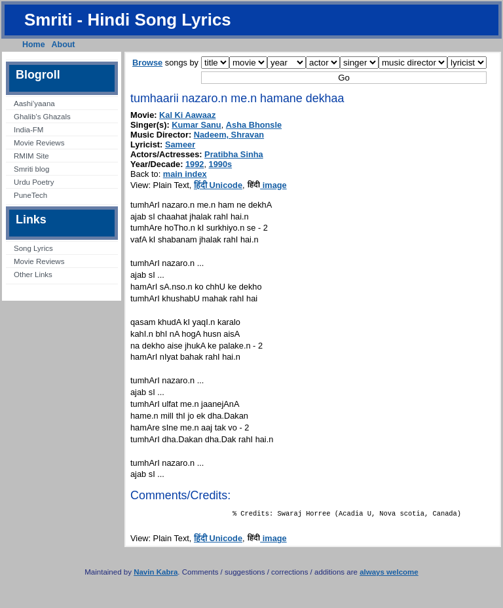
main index (185, 174)
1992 (194, 164)
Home (33, 44)
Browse (147, 62)
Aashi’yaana (34, 103)
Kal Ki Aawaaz (187, 115)
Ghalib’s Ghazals (42, 117)
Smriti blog (31, 169)
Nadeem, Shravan (229, 135)
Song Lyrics (33, 248)
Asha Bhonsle (254, 125)
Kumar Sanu (196, 125)
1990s (221, 164)
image (267, 185)
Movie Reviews (39, 143)
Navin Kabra (155, 575)
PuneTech (30, 195)
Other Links (33, 274)
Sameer (180, 144)
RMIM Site (31, 156)
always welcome (389, 575)
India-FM (28, 130)
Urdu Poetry (34, 182)
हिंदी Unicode (218, 185)
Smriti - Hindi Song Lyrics (127, 19)
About (63, 44)
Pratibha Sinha (233, 154)
